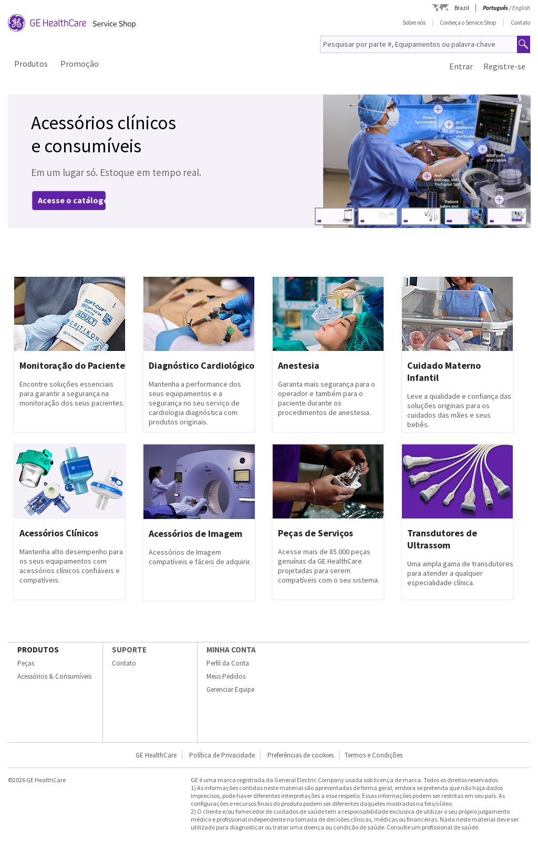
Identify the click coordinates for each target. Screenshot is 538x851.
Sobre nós (414, 22)
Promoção (79, 63)
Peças (25, 663)
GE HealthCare (156, 755)
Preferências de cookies (300, 755)
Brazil (461, 8)
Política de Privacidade (222, 755)
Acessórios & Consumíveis (54, 676)
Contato (520, 22)
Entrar (461, 66)
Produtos (31, 63)
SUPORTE (129, 650)
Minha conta (231, 650)
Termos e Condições (373, 755)
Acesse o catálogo (73, 200)
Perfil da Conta (227, 663)
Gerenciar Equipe (230, 689)
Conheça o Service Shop (468, 22)
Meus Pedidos (225, 676)
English (521, 8)
